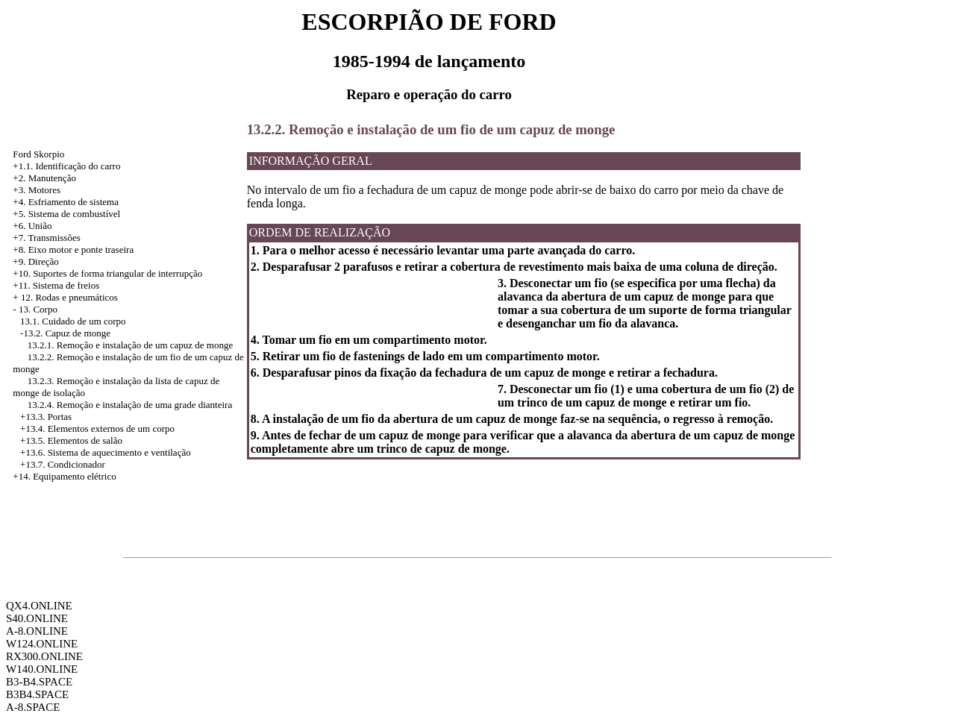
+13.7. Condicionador (62, 464)
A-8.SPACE (33, 707)
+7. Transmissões (46, 237)
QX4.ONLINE (39, 606)
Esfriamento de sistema (73, 201)
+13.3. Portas (46, 416)
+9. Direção (35, 261)
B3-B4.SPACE (39, 682)
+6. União (32, 225)
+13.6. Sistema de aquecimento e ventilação (105, 452)
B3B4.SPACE (37, 694)
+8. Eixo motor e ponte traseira (73, 249)
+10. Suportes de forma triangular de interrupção (107, 273)
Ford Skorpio (38, 154)
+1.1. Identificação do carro (66, 166)
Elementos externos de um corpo (111, 428)
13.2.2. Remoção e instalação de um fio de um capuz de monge (431, 129)
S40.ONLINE (37, 618)
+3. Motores (36, 189)
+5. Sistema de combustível (66, 213)
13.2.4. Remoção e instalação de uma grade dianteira (130, 404)
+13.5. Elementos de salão (71, 440)
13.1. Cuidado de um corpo (73, 321)
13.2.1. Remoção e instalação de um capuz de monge (130, 345)
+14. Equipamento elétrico (64, 476)
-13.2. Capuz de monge (65, 333)
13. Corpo (38, 309)
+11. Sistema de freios (56, 285)
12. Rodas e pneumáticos (69, 297)
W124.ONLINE (42, 644)
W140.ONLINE (42, 669)
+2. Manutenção (44, 177)
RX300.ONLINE (44, 656)
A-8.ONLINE (37, 631)
